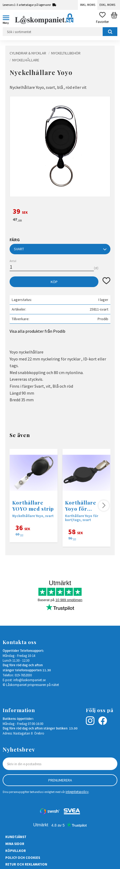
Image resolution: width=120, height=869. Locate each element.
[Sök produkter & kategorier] (60, 31)
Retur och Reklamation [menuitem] (26, 864)
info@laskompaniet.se (29, 680)
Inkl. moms (87, 5)
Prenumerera (60, 780)
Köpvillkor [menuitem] (15, 850)
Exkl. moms (107, 5)
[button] (8, 18)
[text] (60, 212)
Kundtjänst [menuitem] (15, 837)
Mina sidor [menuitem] (14, 844)
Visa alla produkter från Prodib (37, 331)
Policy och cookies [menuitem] (22, 857)
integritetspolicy (77, 791)
